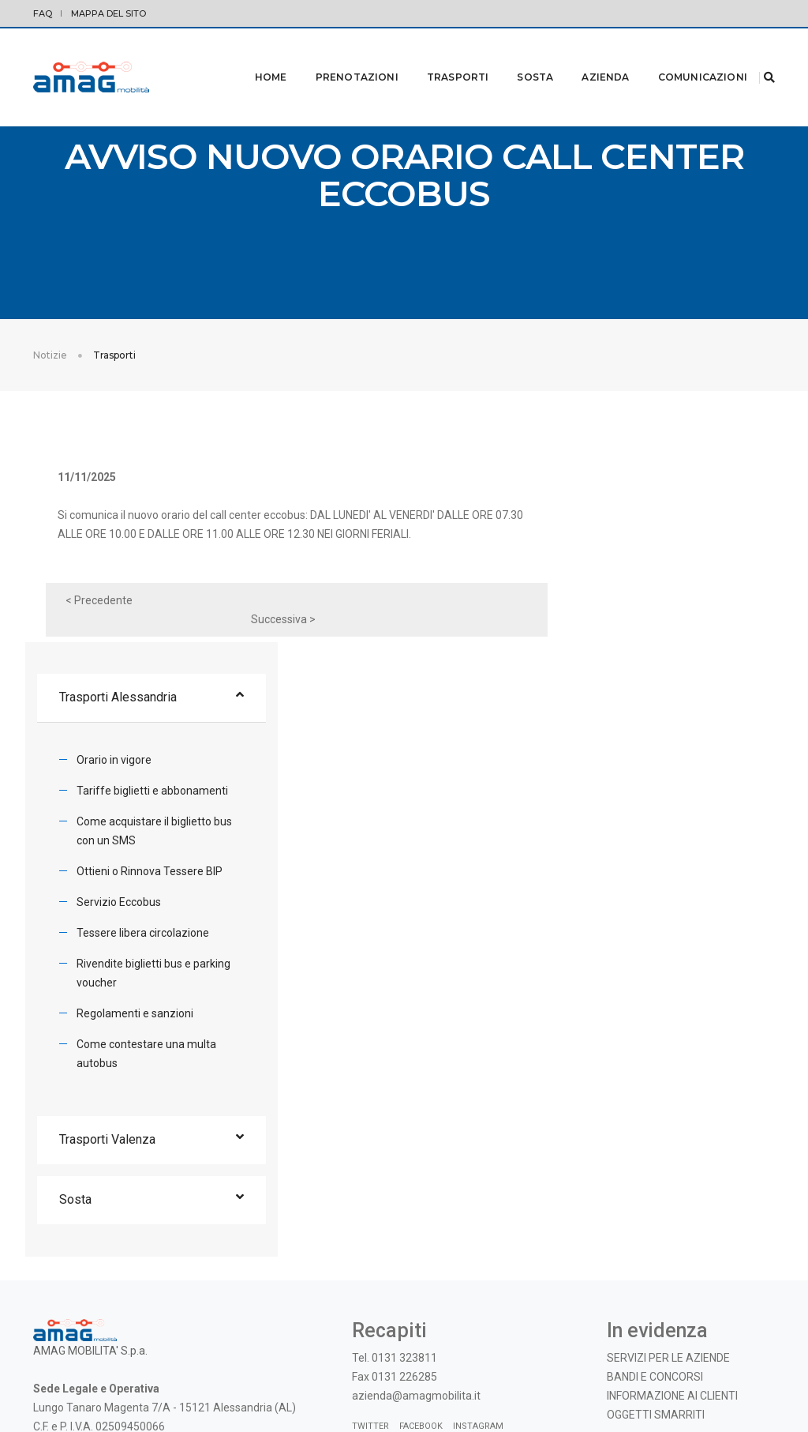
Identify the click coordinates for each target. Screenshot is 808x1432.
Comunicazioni (683, 56)
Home (251, 56)
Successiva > (461, 611)
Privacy (49, 1383)
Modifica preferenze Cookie (131, 1383)
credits (759, 1383)
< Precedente (105, 611)
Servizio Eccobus (623, 718)
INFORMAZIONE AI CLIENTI (672, 1214)
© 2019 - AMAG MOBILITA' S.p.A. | (671, 1383)
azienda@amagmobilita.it (416, 1214)
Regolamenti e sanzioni (639, 829)
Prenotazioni (337, 56)
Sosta (515, 56)
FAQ (42, 13)
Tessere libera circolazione (647, 748)
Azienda (585, 56)
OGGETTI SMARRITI (656, 1233)
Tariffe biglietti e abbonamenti (656, 606)
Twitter (370, 1244)
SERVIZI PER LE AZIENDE (668, 1176)
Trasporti (438, 56)
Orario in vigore (618, 575)
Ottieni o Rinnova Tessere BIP (654, 687)
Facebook (421, 1244)
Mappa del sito (108, 13)
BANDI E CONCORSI (655, 1195)
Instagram (478, 1244)
